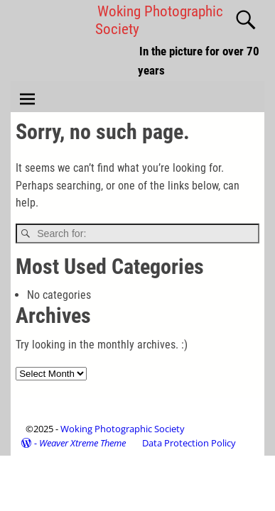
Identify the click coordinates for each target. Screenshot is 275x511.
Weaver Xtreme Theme (82, 442)
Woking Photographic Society (122, 428)
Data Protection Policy (189, 442)
